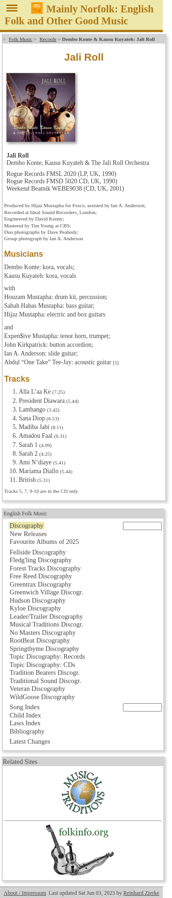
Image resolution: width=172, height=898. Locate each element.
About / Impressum (25, 893)
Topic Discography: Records (47, 656)
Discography (27, 525)
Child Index (25, 715)
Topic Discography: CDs (42, 664)
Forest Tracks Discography (45, 568)
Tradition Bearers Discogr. (45, 672)
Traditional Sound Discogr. (45, 680)
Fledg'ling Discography (41, 560)
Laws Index (25, 723)
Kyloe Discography (35, 608)
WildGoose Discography (42, 696)
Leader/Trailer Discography (46, 616)
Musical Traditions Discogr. (46, 624)
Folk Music (20, 39)
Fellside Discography (38, 552)
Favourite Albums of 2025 (44, 541)
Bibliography (27, 731)
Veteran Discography (37, 688)
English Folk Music (25, 513)
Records (47, 39)
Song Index (25, 707)
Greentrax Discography (41, 584)
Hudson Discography (38, 600)
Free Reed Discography (41, 576)
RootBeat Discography (40, 640)
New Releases (28, 533)
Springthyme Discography (44, 648)
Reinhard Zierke (141, 893)
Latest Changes (30, 741)
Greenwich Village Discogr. (46, 592)
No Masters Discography (43, 632)
